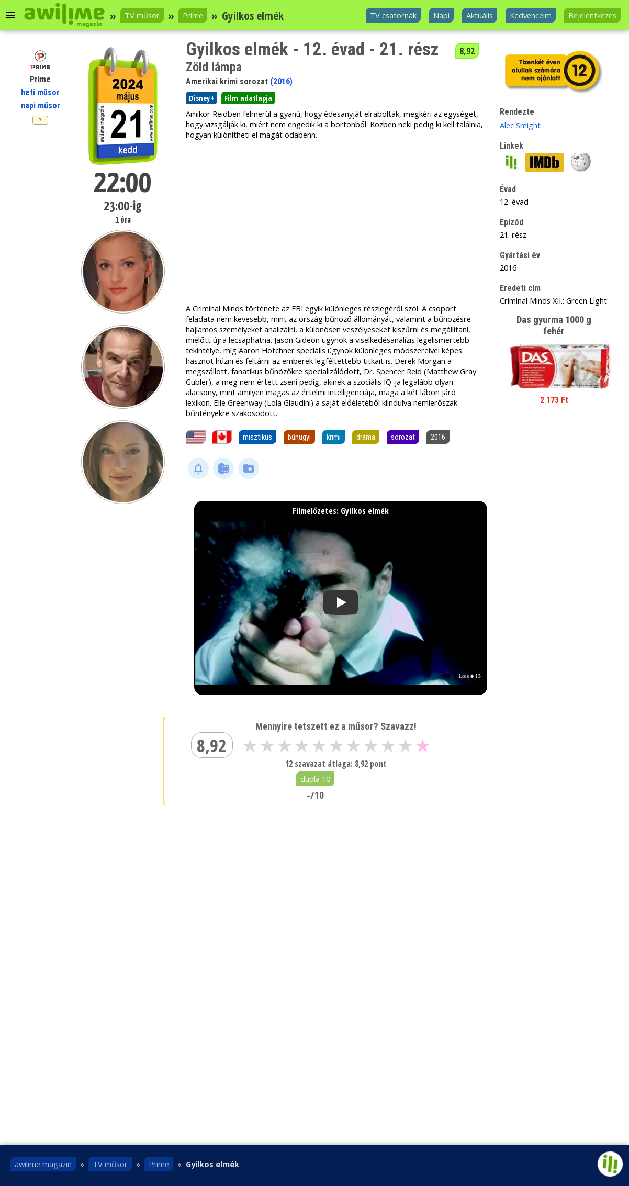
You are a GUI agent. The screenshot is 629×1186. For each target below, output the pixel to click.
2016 (438, 437)
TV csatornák (393, 15)
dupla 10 (315, 779)
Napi (441, 15)
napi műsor (40, 105)
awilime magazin (43, 1164)
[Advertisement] (334, 221)
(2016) (281, 81)
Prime (193, 15)
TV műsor (142, 15)
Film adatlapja (248, 98)
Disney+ (201, 98)
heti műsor (40, 92)
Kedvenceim (531, 15)
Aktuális (479, 15)
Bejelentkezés (592, 15)
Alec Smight (520, 125)
